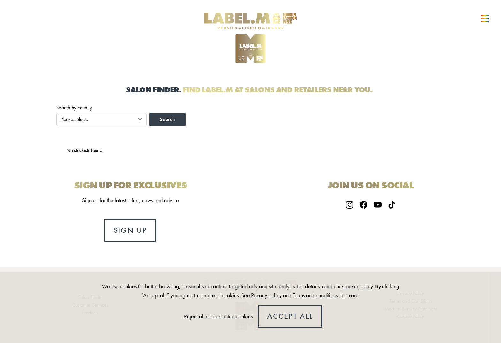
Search (167, 119)
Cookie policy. (358, 286)
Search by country (74, 107)
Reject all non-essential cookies (218, 316)
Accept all (290, 316)
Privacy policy (266, 295)
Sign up (130, 230)
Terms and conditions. (316, 295)
